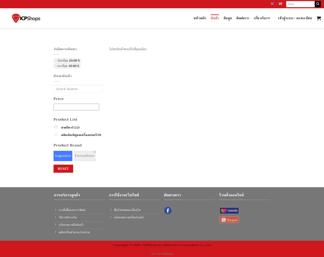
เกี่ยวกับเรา (262, 18)
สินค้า (215, 18)
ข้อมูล (227, 18)
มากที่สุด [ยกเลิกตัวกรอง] (68, 66)
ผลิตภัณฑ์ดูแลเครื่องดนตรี (81, 135)
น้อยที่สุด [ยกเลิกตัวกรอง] (68, 60)
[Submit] (318, 4)
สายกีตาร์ (70, 127)
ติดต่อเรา (242, 18)
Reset (63, 168)
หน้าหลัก (199, 18)
